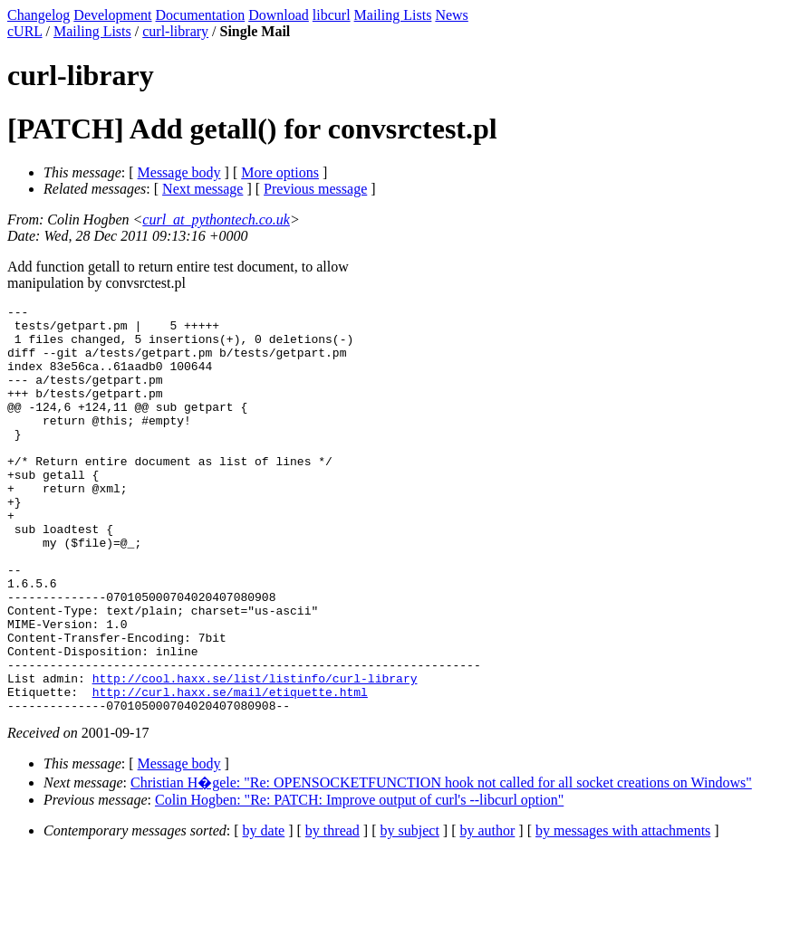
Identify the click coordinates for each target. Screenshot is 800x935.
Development (112, 15)
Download (278, 15)
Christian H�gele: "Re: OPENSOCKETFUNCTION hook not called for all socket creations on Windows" (441, 864)
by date (264, 912)
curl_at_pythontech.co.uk (216, 219)
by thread (332, 912)
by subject (410, 912)
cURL (25, 31)
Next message (202, 188)
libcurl (332, 15)
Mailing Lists (393, 15)
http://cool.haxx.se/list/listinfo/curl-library (255, 754)
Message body (179, 172)
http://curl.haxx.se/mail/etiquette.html (230, 770)
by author (487, 912)
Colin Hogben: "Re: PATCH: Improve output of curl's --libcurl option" (359, 881)
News (451, 15)
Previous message (315, 188)
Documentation (201, 15)
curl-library (175, 31)
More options (280, 172)
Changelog (38, 15)
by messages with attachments (622, 912)
